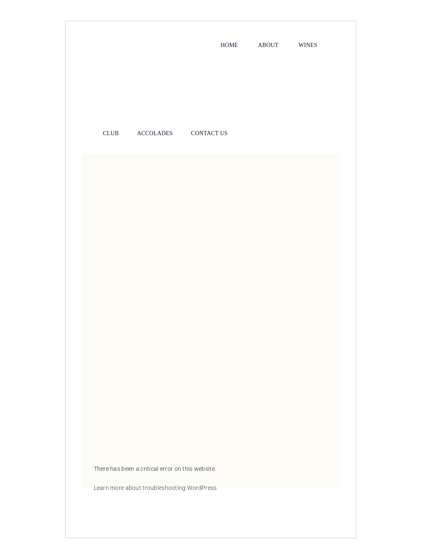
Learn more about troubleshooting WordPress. (156, 488)
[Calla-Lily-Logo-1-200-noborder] (210, 61)
